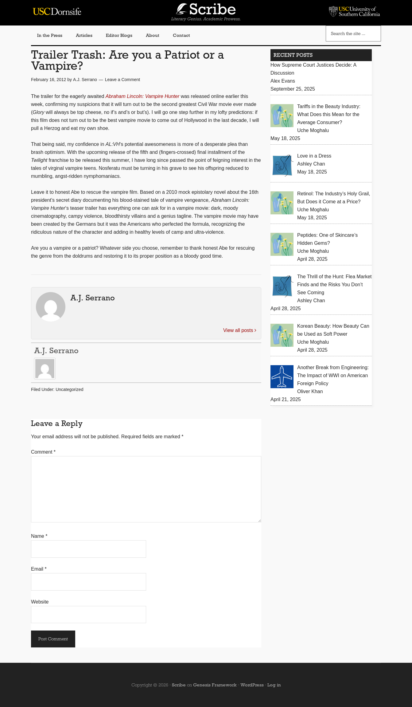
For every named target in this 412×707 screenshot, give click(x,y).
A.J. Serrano (56, 350)
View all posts (239, 330)
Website (40, 601)
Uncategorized (69, 389)
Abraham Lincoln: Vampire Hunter (142, 96)
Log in (274, 685)
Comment (43, 452)
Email (39, 569)
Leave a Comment (122, 79)
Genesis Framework (215, 685)
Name (39, 536)
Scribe (179, 685)
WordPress (252, 685)
